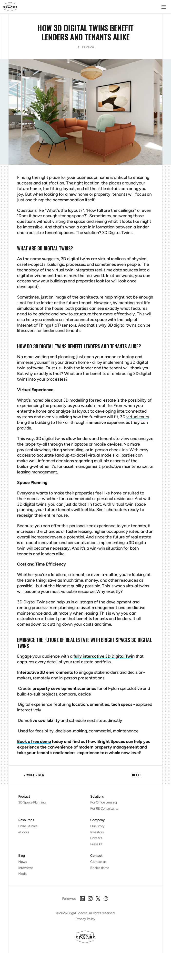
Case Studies (28, 826)
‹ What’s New (34, 774)
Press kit (96, 844)
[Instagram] (90, 898)
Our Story (97, 826)
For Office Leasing (103, 802)
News (22, 862)
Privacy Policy (85, 919)
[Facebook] (106, 898)
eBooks (23, 832)
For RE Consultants (104, 808)
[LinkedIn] (82, 898)
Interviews (25, 868)
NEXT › (136, 774)
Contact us (98, 862)
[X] (98, 898)
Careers (96, 838)
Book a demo (99, 868)
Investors (97, 832)
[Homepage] (85, 937)
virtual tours (137, 416)
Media (22, 874)
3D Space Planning (32, 802)
